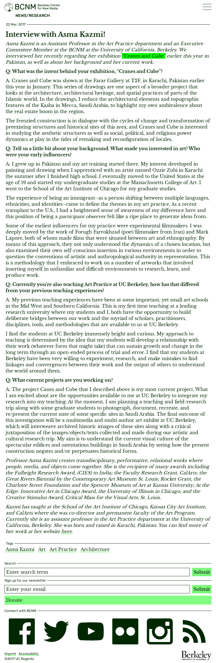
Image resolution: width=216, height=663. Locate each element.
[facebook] (21, 631)
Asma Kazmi (20, 549)
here (66, 531)
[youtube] (90, 631)
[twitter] (56, 631)
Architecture (95, 549)
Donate (14, 600)
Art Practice (63, 549)
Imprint (10, 654)
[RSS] (194, 631)
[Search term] (97, 572)
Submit (202, 572)
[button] (207, 7)
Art (42, 549)
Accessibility (29, 654)
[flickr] (125, 631)
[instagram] (160, 631)
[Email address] (97, 589)
